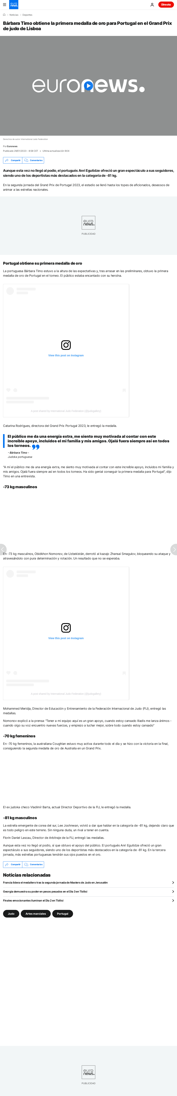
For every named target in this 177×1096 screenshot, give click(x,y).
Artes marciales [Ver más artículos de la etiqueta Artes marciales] (36, 913)
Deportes (27, 15)
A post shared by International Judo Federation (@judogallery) (66, 411)
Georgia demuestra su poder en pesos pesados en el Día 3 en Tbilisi (45, 891)
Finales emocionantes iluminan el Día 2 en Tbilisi (33, 900)
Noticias (14, 15)
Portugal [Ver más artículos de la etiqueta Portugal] (62, 913)
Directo (166, 4)
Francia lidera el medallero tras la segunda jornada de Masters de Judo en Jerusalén (55, 882)
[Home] (4, 14)
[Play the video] (88, 86)
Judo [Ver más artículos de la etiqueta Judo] (11, 913)
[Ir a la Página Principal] (13, 4)
